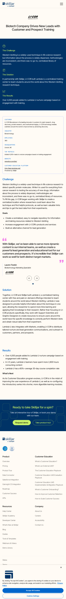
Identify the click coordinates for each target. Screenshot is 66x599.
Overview (6, 461)
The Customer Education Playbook (48, 470)
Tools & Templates (9, 539)
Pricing (5, 466)
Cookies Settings (33, 596)
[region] (33, 582)
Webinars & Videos (9, 543)
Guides (5, 534)
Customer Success (9, 493)
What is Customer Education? (46, 461)
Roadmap (6, 489)
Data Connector (8, 475)
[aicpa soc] (4, 448)
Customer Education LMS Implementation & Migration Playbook (49, 483)
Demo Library (7, 548)
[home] (8, 4)
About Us (38, 511)
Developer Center (9, 520)
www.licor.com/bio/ (11, 161)
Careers (38, 516)
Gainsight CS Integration (11, 484)
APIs (4, 498)
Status (4, 560)
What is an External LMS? (44, 466)
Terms (4, 564)
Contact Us (39, 525)
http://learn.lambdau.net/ (12, 168)
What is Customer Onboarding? (47, 489)
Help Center (6, 511)
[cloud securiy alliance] (11, 448)
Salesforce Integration (10, 480)
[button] (61, 4)
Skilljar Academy (8, 516)
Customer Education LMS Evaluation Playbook (48, 476)
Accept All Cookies (33, 590)
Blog (4, 529)
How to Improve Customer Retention (48, 494)
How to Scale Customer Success (47, 499)
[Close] (61, 567)
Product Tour (7, 470)
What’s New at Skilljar (10, 525)
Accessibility (39, 520)
